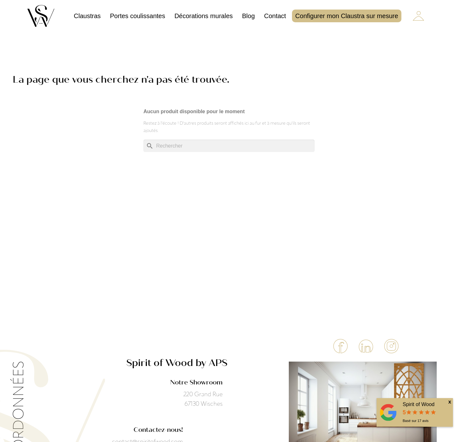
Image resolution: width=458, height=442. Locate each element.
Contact (275, 15)
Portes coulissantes (137, 15)
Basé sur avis (415, 421)
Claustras (87, 15)
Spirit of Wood (418, 404)
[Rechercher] (229, 146)
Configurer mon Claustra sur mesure (346, 15)
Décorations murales (203, 15)
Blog (248, 15)
